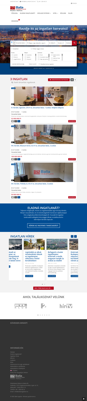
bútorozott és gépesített (30, 116)
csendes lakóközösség (61, 116)
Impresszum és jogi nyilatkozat (19, 364)
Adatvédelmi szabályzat (17, 368)
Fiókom (74, 3)
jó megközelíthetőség (27, 154)
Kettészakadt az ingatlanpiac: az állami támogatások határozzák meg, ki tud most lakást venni (21, 256)
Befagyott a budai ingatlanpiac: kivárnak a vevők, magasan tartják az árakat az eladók (65, 256)
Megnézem (72, 121)
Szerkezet (40, 52)
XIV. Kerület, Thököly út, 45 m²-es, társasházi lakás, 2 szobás (32, 184)
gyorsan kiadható (63, 154)
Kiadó (14, 44)
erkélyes (13, 192)
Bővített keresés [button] (39, 68)
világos (32, 192)
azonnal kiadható (37, 154)
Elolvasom (15, 266)
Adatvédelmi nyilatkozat (17, 366)
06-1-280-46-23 (42, 1)
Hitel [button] (55, 13)
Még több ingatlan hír (43, 288)
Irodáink (15, 20)
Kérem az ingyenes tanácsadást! (43, 225)
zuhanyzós (39, 116)
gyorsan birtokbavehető (52, 154)
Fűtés (52, 52)
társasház (28, 192)
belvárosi (44, 154)
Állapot (26, 52)
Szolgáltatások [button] (44, 13)
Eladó (14, 42)
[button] (75, 49)
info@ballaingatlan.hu (28, 1)
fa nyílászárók (38, 192)
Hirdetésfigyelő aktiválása (59, 79)
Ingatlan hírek (22, 236)
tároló (17, 192)
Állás (70, 13)
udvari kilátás (22, 192)
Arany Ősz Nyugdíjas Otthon (19, 372)
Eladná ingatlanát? (27, 13)
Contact (13, 370)
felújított (44, 116)
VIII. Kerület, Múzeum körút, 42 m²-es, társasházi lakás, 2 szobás (33, 146)
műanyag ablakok (51, 116)
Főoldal (14, 13)
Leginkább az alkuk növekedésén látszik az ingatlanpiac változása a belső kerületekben (42, 256)
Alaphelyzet (50, 68)
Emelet (12, 52)
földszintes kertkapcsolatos (17, 116)
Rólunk (63, 13)
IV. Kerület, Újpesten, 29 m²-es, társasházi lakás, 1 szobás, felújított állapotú (37, 108)
